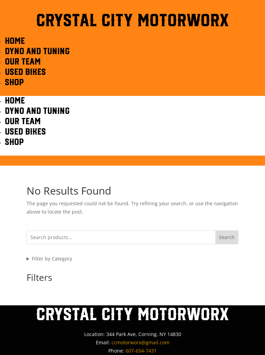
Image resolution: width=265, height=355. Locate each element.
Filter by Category (52, 258)
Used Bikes (25, 72)
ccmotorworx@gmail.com (140, 342)
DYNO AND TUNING (37, 51)
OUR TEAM (23, 61)
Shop (14, 82)
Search (227, 237)
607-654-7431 (141, 350)
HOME (15, 41)
